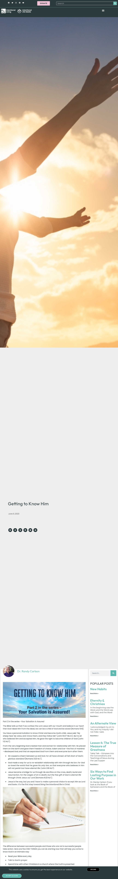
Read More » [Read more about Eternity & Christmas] (94, 716)
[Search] (115, 3)
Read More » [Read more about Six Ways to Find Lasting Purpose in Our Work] (94, 791)
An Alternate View (103, 723)
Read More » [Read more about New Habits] (94, 693)
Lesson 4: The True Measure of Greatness (103, 746)
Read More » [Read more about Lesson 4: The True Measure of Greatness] (94, 764)
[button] (103, 10)
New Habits (98, 689)
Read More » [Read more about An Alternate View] (94, 736)
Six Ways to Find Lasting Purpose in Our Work (103, 775)
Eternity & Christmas (97, 702)
